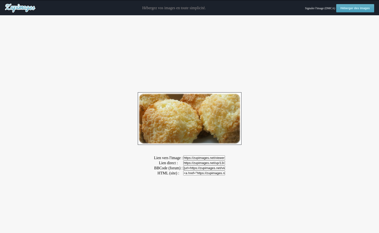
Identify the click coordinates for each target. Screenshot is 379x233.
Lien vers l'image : (168, 158)
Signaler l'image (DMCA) (320, 8)
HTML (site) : (168, 173)
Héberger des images (355, 8)
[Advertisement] (189, 54)
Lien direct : (168, 163)
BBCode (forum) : (168, 168)
